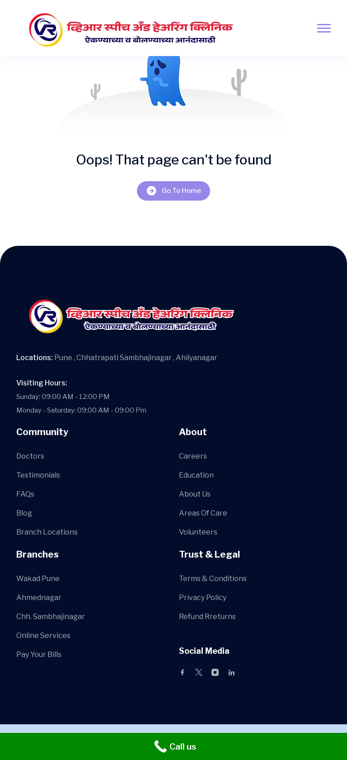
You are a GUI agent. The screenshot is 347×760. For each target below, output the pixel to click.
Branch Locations (47, 532)
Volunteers (198, 532)
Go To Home (173, 191)
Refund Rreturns (207, 616)
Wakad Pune (38, 578)
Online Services (43, 635)
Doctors (30, 456)
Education (196, 475)
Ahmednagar (38, 597)
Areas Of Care (203, 513)
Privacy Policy (202, 597)
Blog (24, 513)
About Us (195, 494)
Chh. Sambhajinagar (50, 616)
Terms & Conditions (213, 578)
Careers (193, 456)
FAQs (25, 494)
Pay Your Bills (38, 654)
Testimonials (38, 475)
